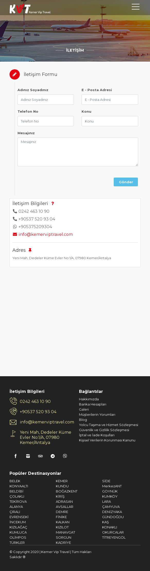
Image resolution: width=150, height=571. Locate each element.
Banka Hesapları (92, 404)
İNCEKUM (18, 522)
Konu (86, 111)
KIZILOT (62, 527)
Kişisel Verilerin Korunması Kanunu (107, 440)
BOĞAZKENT (66, 491)
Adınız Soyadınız (32, 90)
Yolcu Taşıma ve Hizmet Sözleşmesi (108, 425)
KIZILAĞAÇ (18, 527)
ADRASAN (64, 501)
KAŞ (105, 522)
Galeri (84, 409)
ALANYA (16, 507)
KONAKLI (109, 527)
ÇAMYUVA (111, 507)
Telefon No (27, 111)
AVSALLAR (64, 507)
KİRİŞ (60, 496)
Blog (83, 420)
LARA (106, 501)
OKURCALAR (113, 532)
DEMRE (62, 512)
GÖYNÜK (110, 491)
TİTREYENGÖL (114, 537)
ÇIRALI (15, 512)
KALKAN (62, 522)
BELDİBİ (16, 491)
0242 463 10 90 (35, 401)
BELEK (15, 481)
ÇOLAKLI (17, 496)
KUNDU (62, 486)
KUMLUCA (18, 532)
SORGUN (63, 537)
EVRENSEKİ (19, 517)
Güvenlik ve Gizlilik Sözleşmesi (104, 430)
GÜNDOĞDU (113, 517)
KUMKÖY (110, 496)
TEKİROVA (18, 501)
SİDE (106, 481)
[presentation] (67, 180)
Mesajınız (26, 133)
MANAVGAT (65, 532)
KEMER (62, 481)
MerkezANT (112, 486)
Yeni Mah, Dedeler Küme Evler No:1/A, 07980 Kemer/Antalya (45, 437)
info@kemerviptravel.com (42, 234)
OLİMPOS (18, 537)
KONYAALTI (19, 486)
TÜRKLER (17, 542)
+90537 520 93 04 (38, 411)
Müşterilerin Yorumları (97, 414)
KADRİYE (63, 542)
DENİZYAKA (112, 512)
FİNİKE (61, 517)
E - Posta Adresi (97, 90)
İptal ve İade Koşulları (96, 435)
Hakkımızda (89, 399)
